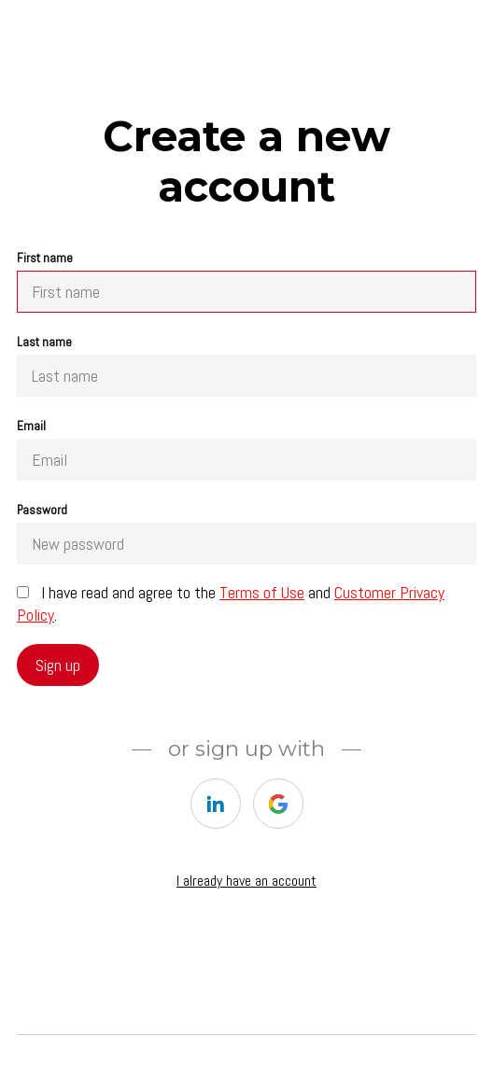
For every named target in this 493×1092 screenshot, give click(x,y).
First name (246, 281)
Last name (246, 365)
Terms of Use (261, 592)
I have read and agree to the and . (230, 603)
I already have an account (246, 881)
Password (246, 533)
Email (246, 449)
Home (33, 972)
